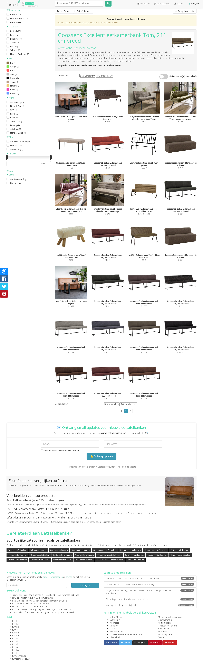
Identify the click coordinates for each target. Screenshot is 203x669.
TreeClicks (17, 595)
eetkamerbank (124, 35)
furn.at (15, 629)
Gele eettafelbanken (38, 550)
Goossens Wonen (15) (20, 141)
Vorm (10, 171)
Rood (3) (14, 70)
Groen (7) (14, 66)
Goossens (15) (17, 102)
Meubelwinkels (116, 631)
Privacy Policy (115, 637)
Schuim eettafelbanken (134, 555)
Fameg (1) (15, 125)
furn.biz (15, 650)
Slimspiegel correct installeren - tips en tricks (150, 599)
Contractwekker (19, 609)
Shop (10, 137)
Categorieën (13, 10)
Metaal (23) (15, 31)
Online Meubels (116, 617)
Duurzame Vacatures (22, 606)
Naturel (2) (15, 85)
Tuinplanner (163, 628)
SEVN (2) (14, 110)
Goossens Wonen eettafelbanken (109, 560)
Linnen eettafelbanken (80, 550)
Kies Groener (18, 603)
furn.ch (15, 641)
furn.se (15, 638)
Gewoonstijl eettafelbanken (156, 550)
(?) (195, 76)
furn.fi (14, 653)
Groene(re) (29, 3)
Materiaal (12, 26)
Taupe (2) (14, 82)
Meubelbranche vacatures (170, 617)
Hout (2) (14, 46)
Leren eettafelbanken (59, 550)
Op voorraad (16, 183)
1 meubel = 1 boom (167, 625)
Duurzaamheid (165, 619)
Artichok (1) (15, 129)
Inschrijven (85, 585)
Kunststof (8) (16, 38)
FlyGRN (15, 597)
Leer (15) (14, 35)
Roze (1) (14, 89)
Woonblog (114, 622)
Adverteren (163, 631)
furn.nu (15, 632)
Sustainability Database (23, 612)
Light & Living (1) (18, 132)
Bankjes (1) (15, 22)
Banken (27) (15, 14)
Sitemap (113, 628)
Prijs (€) (11, 153)
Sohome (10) (16, 145)
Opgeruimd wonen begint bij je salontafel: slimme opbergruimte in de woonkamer (150, 592)
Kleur (10, 58)
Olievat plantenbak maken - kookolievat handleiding (150, 584)
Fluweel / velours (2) (19, 54)
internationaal (40, 606)
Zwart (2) (14, 78)
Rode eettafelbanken (83, 560)
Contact (161, 637)
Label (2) (14, 113)
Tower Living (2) (17, 121)
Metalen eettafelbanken (157, 555)
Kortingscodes (164, 622)
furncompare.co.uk (21, 658)
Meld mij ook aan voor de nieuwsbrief (60, 450)
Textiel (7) (14, 42)
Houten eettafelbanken (17, 555)
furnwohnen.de (19, 655)
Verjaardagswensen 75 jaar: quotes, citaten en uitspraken (150, 578)
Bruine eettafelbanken (17, 550)
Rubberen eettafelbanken (130, 550)
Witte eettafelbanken (135, 560)
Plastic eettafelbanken (62, 560)
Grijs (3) (13, 74)
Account (179, 3)
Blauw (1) (14, 93)
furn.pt (15, 647)
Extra (10, 174)
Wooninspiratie (165, 634)
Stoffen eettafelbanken (62, 555)
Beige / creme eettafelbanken (109, 555)
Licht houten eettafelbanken (104, 550)
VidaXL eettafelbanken (84, 555)
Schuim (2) (15, 50)
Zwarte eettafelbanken (40, 555)
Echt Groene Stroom (22, 600)
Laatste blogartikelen (117, 572)
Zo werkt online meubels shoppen (125, 634)
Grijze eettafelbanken (179, 550)
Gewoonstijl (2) (17, 149)
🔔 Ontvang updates (101, 456)
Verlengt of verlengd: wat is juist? (150, 605)
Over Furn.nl (114, 619)
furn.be (15, 624)
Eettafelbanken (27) (19, 18)
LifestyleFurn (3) (17, 106)
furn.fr (15, 621)
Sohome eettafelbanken (180, 555)
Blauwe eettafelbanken (17, 560)
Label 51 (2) (15, 117)
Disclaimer (114, 625)
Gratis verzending (18, 179)
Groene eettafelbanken (40, 560)
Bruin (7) (14, 63)
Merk (10, 97)
